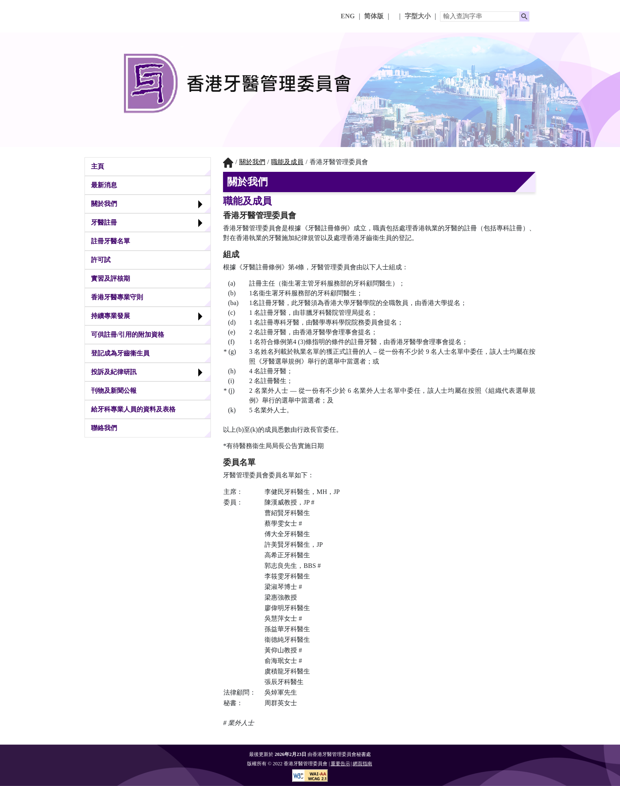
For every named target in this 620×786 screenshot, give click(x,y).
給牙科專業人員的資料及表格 (133, 409)
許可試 (101, 259)
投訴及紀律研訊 (114, 371)
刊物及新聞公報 (114, 390)
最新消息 (104, 185)
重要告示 (340, 764)
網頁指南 (362, 764)
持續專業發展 (110, 315)
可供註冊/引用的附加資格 (127, 334)
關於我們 (104, 203)
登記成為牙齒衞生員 (120, 353)
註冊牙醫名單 (110, 241)
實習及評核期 (110, 278)
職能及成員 (287, 161)
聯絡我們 (104, 427)
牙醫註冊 (104, 222)
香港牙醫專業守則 (117, 297)
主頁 (97, 166)
